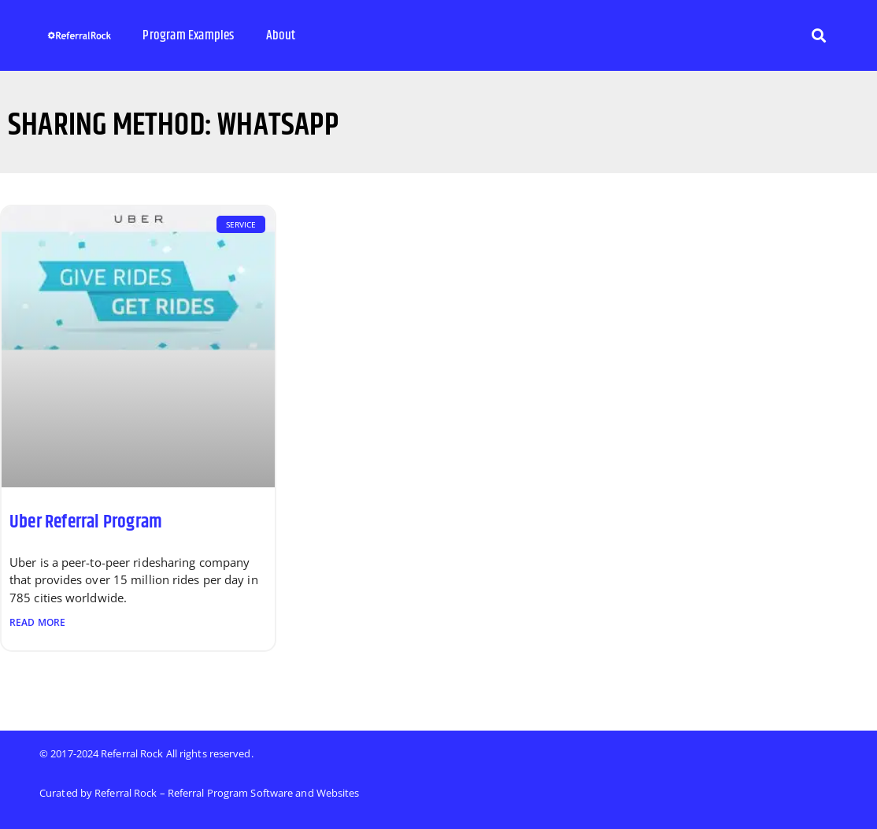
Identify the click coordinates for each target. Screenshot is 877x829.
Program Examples (188, 35)
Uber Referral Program (85, 522)
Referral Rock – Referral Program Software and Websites (226, 793)
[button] (818, 36)
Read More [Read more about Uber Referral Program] (37, 622)
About (281, 35)
